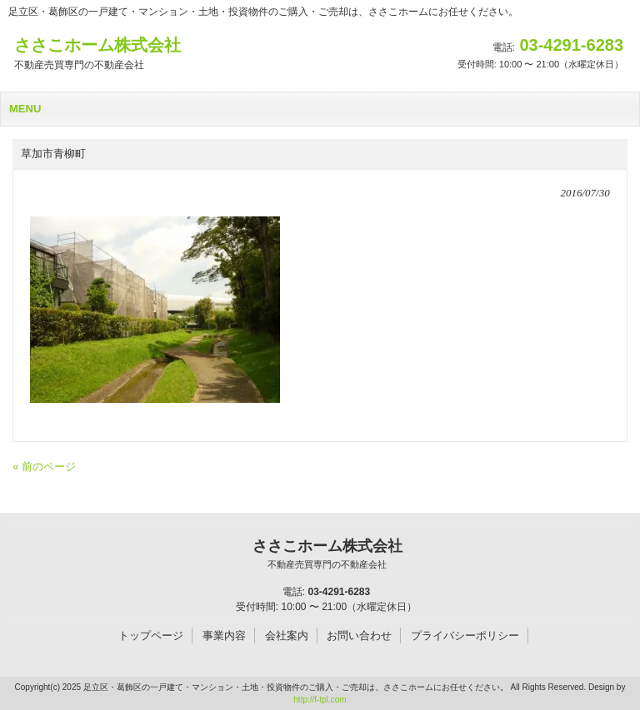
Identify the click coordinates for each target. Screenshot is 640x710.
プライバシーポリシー (465, 635)
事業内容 (224, 635)
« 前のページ (44, 466)
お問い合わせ (359, 635)
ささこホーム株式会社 (327, 554)
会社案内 (286, 635)
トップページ (150, 635)
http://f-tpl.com (319, 699)
